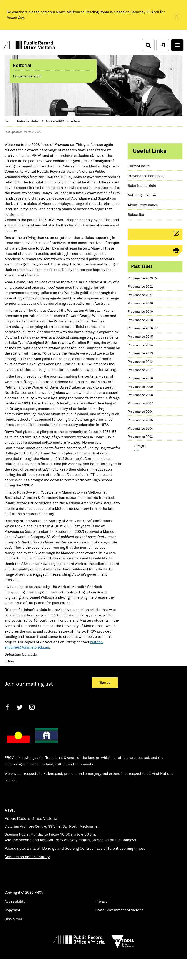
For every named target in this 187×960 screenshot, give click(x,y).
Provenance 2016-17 (143, 328)
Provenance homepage (146, 176)
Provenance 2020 (140, 303)
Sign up (105, 682)
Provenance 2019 (140, 311)
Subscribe (136, 214)
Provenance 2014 (140, 345)
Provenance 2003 (140, 436)
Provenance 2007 (140, 403)
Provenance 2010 (140, 378)
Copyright (12, 910)
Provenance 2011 (140, 370)
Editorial (75, 121)
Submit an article (142, 186)
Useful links (150, 151)
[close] (176, 16)
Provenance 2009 (140, 387)
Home (7, 121)
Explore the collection (28, 121)
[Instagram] (32, 707)
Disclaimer (13, 919)
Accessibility (15, 901)
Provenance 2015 (140, 336)
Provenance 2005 (140, 420)
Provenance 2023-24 (143, 278)
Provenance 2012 (140, 361)
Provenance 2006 (140, 411)
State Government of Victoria (119, 910)
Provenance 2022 (140, 286)
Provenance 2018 (140, 320)
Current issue (139, 166)
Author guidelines (142, 195)
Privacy (101, 901)
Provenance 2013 (140, 353)
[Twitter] (19, 707)
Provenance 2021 (140, 295)
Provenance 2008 (55, 121)
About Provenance (143, 205)
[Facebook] (7, 707)
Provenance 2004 (140, 428)
